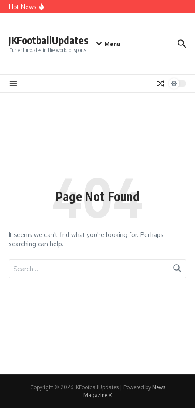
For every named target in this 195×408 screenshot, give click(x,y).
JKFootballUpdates (49, 40)
